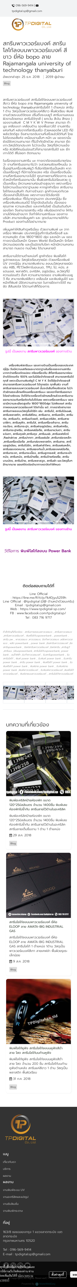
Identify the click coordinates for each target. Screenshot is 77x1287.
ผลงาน (7, 1176)
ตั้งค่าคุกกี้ (58, 1274)
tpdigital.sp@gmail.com (43, 605)
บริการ (6, 1169)
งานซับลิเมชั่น (11, 1204)
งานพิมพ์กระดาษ (13, 1211)
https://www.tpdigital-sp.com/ (43, 609)
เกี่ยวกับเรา (9, 1162)
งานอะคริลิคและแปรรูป (15, 1197)
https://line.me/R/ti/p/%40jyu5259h (39, 597)
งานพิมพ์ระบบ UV (14, 1190)
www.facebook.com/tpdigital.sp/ (41, 613)
